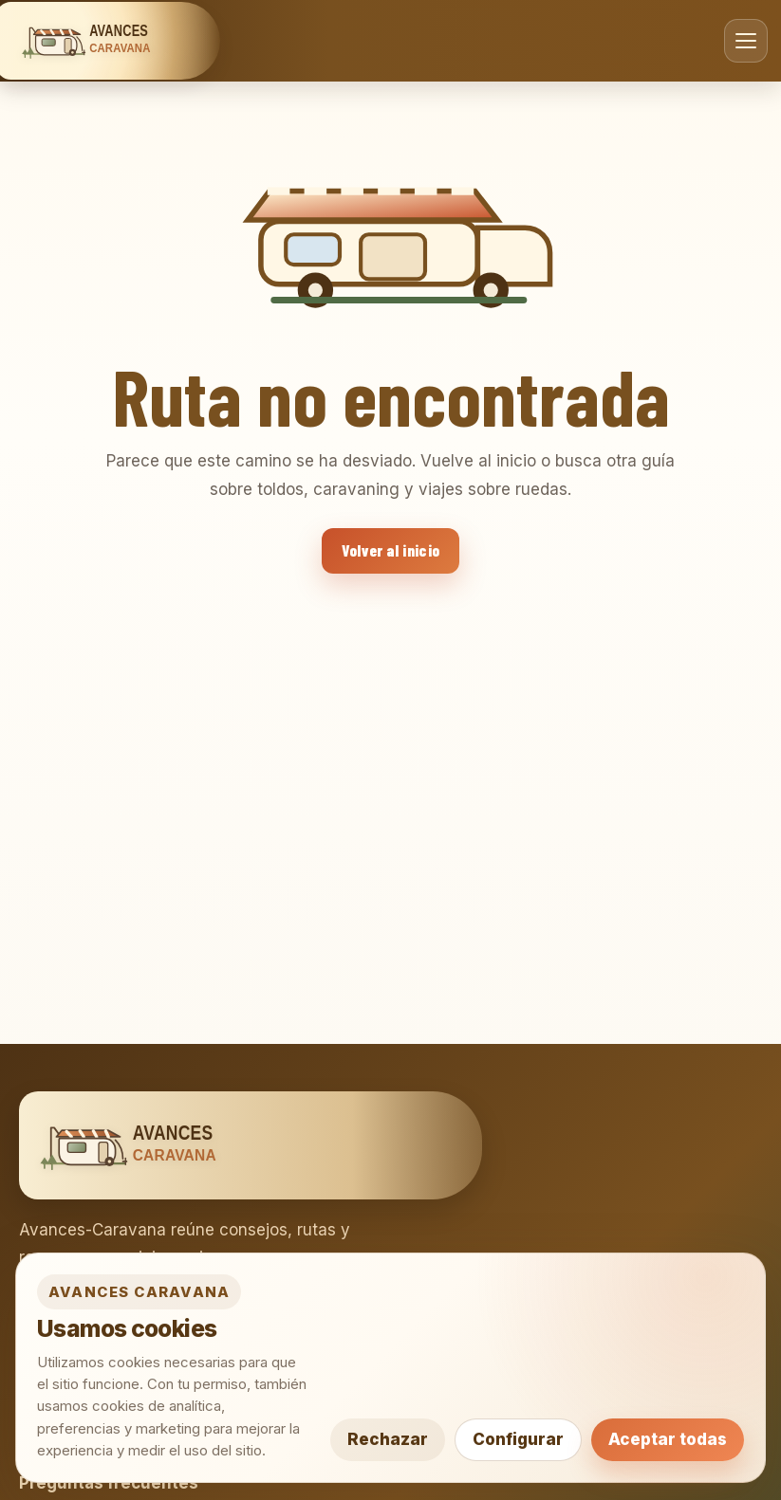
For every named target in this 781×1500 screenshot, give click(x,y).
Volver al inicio (390, 549)
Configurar (518, 1439)
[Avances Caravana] (107, 41)
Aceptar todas (667, 1439)
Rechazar (387, 1439)
